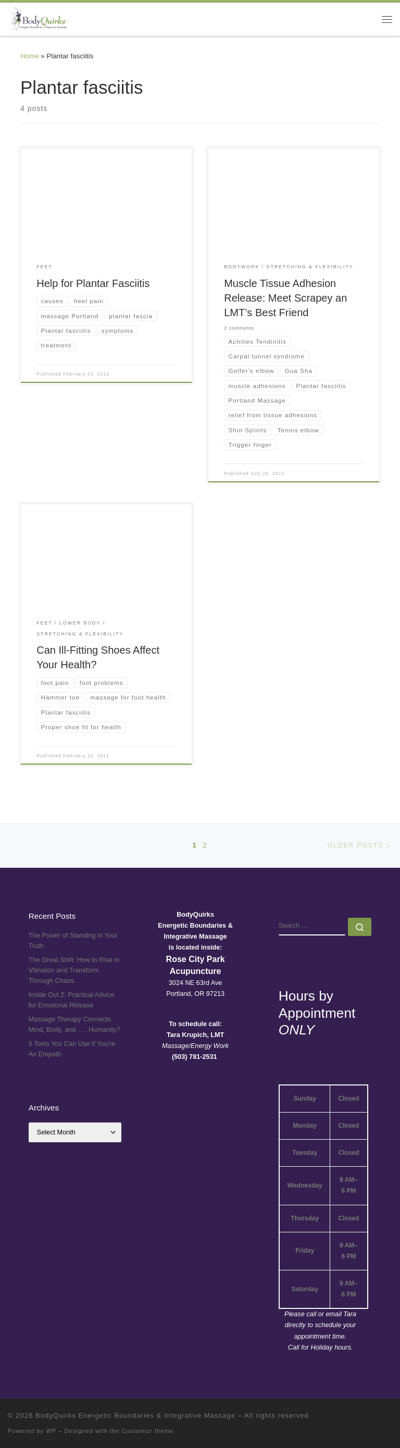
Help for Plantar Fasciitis (92, 283)
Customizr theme (148, 1431)
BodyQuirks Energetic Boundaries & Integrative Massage (135, 1415)
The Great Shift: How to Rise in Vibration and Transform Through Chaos (74, 970)
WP (51, 1431)
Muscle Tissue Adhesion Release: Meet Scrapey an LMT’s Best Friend (285, 298)
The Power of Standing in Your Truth (73, 941)
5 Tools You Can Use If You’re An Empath (72, 1049)
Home (29, 56)
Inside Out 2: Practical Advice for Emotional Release (72, 1000)
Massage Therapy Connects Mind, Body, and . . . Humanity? (74, 1024)
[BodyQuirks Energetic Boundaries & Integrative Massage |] (37, 18)
